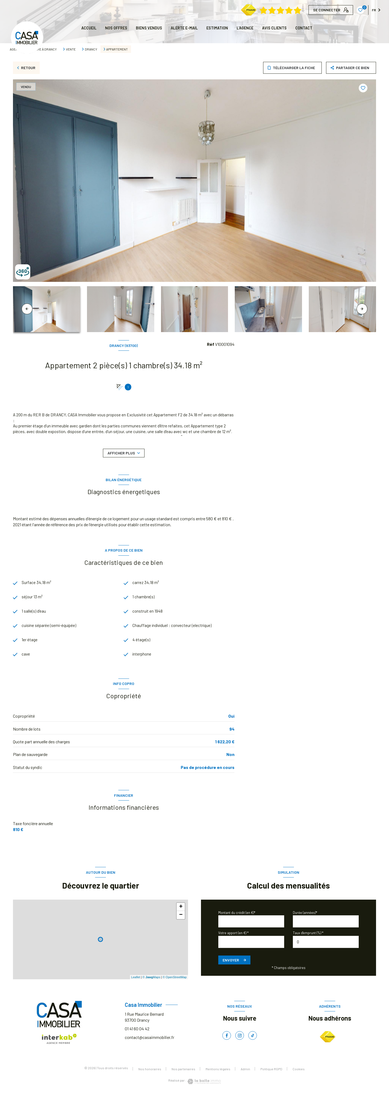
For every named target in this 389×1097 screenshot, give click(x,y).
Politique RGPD (271, 1071)
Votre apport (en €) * (233, 935)
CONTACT (303, 28)
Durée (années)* (305, 915)
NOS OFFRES (116, 28)
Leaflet (135, 979)
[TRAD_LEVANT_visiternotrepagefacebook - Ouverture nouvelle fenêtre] (226, 1038)
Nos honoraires (149, 1071)
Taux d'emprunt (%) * (308, 935)
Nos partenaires (183, 1071)
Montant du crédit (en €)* (236, 915)
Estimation (217, 28)
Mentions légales (218, 1071)
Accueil (88, 28)
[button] (362, 308)
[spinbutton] (326, 944)
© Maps (151, 979)
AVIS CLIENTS (274, 28)
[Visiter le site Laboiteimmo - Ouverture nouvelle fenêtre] (203, 1084)
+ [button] (181, 909)
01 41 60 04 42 (137, 1031)
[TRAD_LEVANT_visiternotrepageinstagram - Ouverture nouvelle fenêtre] (239, 1038)
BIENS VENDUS (149, 28)
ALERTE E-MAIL (184, 28)
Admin (245, 1071)
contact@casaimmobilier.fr (149, 1039)
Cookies (299, 1071)
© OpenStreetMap (175, 979)
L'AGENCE (245, 28)
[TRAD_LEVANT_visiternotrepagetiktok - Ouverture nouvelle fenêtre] (252, 1038)
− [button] (181, 917)
